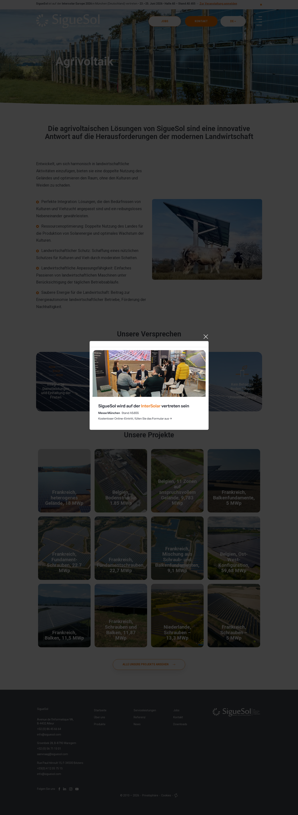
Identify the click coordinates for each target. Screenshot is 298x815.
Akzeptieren (149, 421)
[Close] (206, 381)
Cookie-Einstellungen (111, 407)
